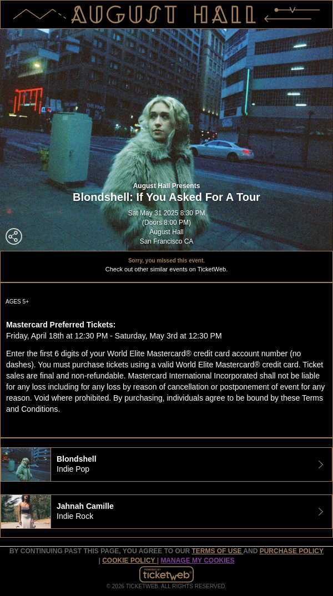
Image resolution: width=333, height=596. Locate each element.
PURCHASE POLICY (292, 551)
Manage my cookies (197, 560)
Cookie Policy (129, 560)
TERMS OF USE (217, 551)
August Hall (166, 232)
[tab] (166, 464)
